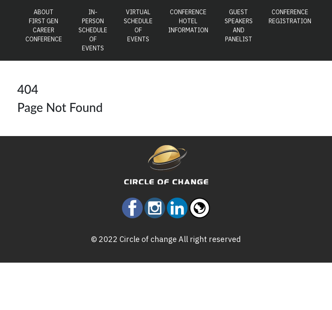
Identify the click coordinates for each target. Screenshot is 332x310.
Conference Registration (290, 16)
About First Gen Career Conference (45, 25)
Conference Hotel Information (188, 21)
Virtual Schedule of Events (138, 25)
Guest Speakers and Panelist (239, 25)
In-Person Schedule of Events (92, 30)
